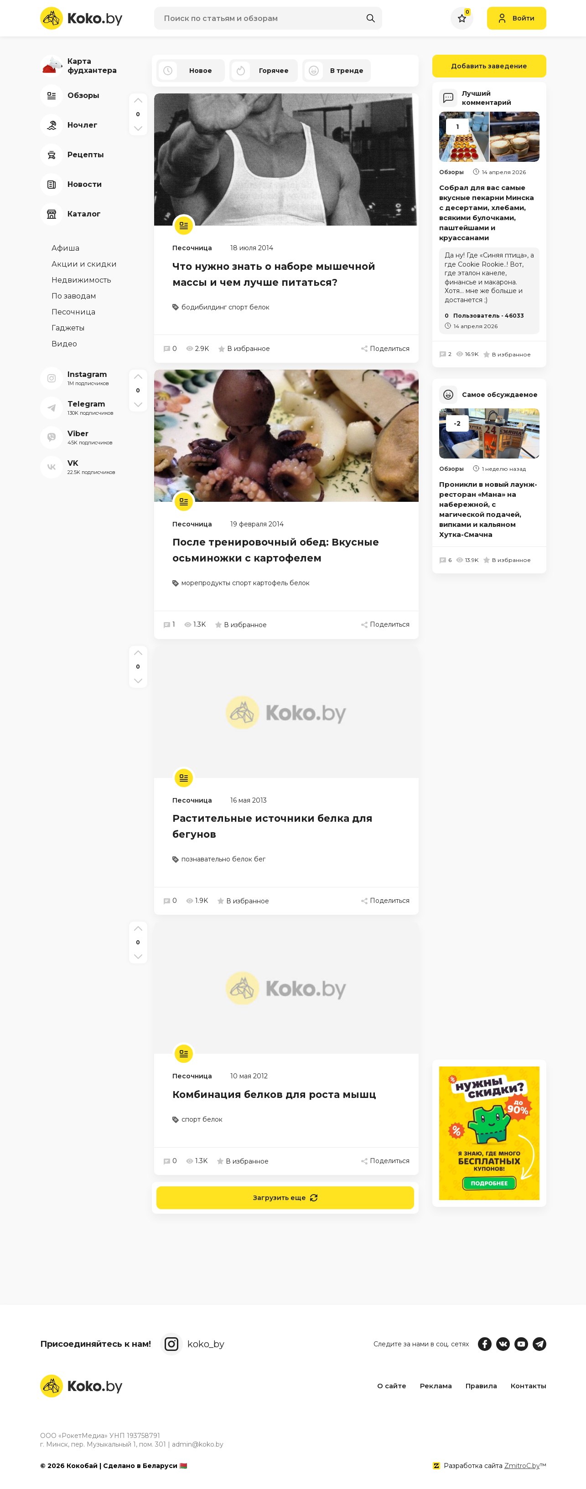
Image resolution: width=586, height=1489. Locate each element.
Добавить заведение (480, 66)
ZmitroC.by (522, 1466)
